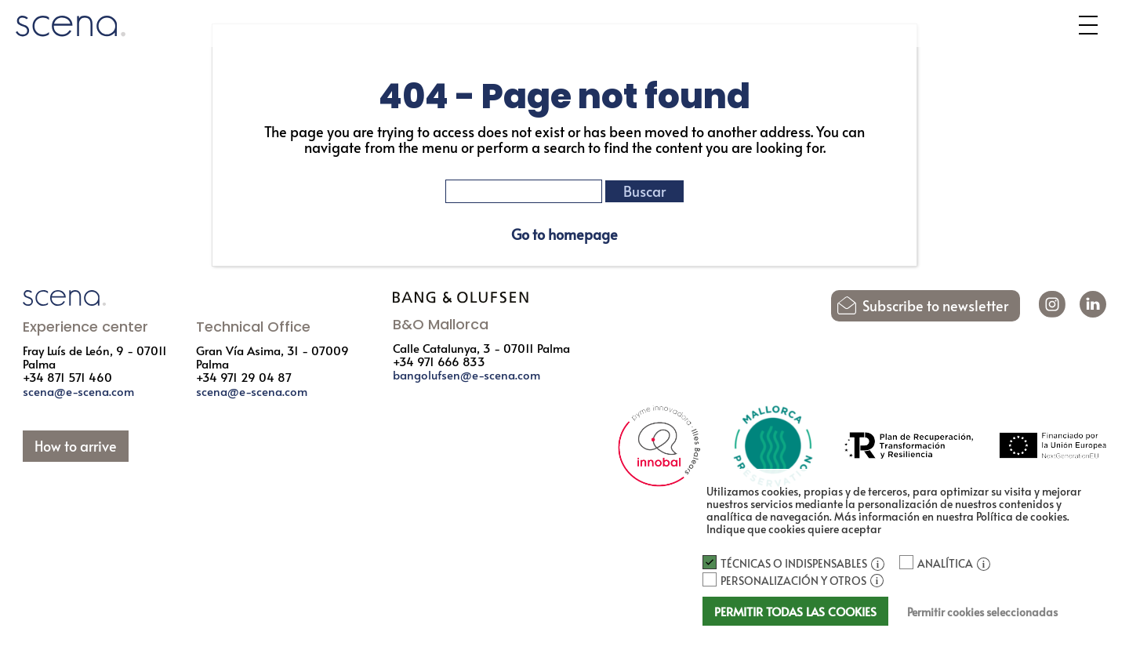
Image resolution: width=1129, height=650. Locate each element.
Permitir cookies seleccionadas (982, 612)
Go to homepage (564, 234)
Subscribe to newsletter (935, 305)
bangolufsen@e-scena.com (466, 374)
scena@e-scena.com (78, 391)
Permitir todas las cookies (795, 611)
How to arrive (75, 446)
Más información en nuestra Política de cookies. (951, 516)
